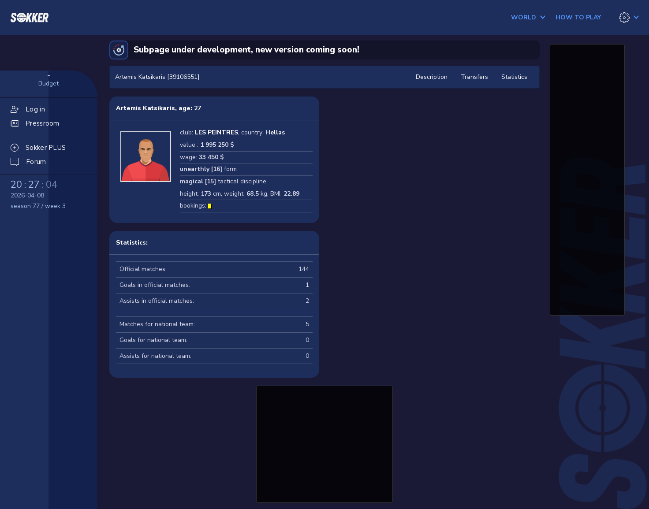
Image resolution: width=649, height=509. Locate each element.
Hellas (275, 132)
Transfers (474, 77)
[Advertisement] (324, 443)
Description (432, 77)
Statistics (514, 77)
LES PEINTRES (216, 132)
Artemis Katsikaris (145, 108)
